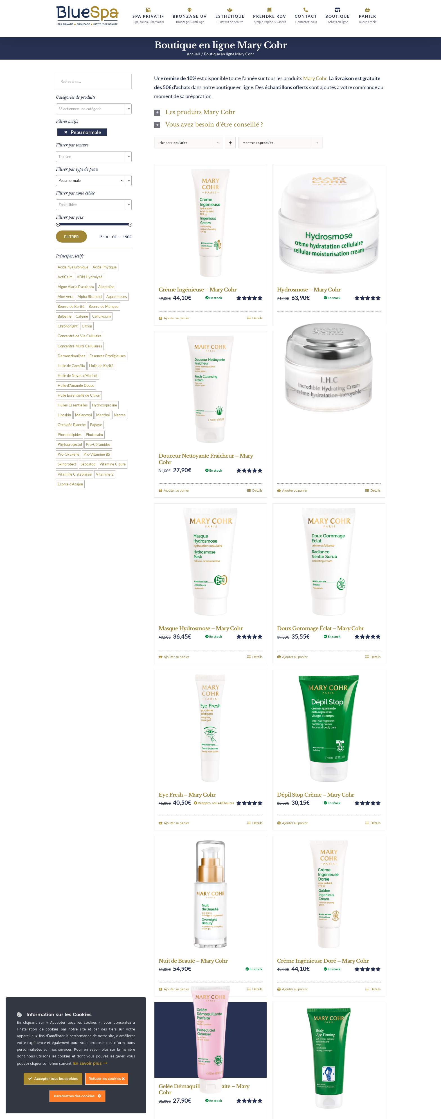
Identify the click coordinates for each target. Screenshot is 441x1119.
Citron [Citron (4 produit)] (87, 326)
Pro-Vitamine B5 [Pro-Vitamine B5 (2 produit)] (97, 454)
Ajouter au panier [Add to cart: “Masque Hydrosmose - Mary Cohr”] (176, 657)
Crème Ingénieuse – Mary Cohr (198, 290)
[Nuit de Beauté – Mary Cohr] (210, 894)
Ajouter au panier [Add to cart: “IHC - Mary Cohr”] (295, 490)
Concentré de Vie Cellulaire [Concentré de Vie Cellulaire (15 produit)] (80, 336)
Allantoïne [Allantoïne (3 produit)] (106, 287)
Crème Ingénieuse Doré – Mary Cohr (323, 961)
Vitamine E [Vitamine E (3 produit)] (105, 474)
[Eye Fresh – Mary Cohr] (210, 728)
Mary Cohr (315, 78)
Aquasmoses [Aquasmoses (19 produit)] (116, 297)
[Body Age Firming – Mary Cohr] (329, 1058)
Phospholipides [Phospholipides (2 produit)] (70, 435)
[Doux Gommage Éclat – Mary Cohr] (329, 562)
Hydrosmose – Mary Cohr (309, 290)
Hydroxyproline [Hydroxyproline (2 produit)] (104, 405)
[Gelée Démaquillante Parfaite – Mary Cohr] (210, 1040)
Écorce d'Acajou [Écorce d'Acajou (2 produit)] (70, 484)
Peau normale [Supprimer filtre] (86, 132)
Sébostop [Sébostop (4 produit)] (87, 464)
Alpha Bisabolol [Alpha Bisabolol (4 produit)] (90, 297)
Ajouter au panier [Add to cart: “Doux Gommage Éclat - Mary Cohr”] (295, 657)
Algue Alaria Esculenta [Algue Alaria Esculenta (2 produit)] (76, 287)
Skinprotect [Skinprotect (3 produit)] (67, 464)
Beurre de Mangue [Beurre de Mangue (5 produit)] (103, 306)
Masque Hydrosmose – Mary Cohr (201, 628)
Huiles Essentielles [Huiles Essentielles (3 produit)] (73, 405)
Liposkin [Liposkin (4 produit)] (64, 415)
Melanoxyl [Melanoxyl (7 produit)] (83, 415)
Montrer (257, 143)
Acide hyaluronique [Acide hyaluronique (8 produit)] (73, 267)
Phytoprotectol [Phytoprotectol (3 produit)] (70, 444)
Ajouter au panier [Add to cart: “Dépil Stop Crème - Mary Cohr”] (295, 823)
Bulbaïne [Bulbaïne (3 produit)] (64, 316)
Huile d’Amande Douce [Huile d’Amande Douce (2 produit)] (76, 385)
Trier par (172, 143)
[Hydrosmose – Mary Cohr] (329, 223)
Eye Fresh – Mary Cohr (187, 795)
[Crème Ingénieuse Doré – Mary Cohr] (329, 894)
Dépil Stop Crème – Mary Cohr (315, 795)
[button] (269, 112)
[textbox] (93, 109)
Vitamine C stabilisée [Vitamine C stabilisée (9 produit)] (75, 474)
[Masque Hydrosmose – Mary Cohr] (210, 562)
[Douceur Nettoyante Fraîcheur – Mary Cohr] (210, 389)
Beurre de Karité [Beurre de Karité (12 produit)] (71, 306)
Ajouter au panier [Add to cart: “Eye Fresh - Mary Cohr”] (176, 823)
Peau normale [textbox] (90, 180)
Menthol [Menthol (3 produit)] (103, 415)
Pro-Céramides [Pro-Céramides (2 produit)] (98, 444)
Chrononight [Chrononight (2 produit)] (68, 326)
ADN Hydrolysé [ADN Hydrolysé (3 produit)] (89, 277)
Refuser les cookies (107, 1079)
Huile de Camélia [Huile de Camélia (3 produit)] (71, 366)
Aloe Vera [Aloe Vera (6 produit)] (65, 297)
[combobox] (94, 108)
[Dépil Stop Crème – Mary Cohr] (329, 728)
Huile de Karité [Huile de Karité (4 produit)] (101, 366)
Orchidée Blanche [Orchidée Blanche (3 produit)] (72, 425)
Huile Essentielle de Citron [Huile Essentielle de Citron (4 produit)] (79, 395)
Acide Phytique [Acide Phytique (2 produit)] (105, 267)
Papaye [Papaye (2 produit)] (96, 425)
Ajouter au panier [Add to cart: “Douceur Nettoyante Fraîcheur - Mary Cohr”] (176, 490)
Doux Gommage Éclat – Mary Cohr (320, 628)
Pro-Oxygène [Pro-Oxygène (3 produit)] (68, 454)
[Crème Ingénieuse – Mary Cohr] (210, 223)
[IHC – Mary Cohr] (329, 367)
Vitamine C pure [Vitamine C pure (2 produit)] (113, 464)
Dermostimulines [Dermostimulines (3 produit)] (71, 356)
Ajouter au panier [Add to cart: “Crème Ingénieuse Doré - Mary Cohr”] (295, 989)
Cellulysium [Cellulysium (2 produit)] (101, 316)
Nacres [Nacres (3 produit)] (119, 415)
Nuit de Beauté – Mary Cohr (193, 961)
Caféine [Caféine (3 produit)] (82, 316)
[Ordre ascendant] (230, 142)
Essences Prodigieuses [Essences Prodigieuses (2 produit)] (107, 356)
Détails (257, 318)
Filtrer (71, 236)
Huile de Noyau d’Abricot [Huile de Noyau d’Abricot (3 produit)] (78, 376)
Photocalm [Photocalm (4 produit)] (94, 435)
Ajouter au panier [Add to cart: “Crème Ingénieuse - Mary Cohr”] (176, 318)
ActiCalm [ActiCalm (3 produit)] (65, 277)
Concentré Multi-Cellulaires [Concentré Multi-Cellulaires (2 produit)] (80, 346)
